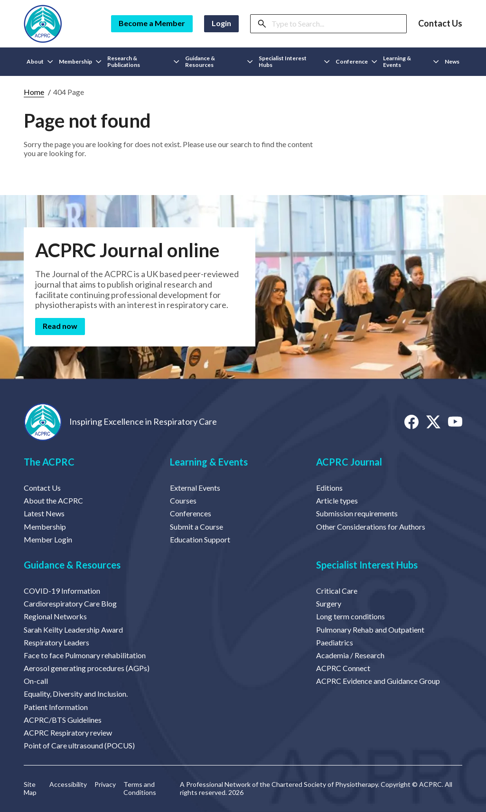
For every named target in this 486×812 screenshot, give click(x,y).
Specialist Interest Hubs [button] (294, 61)
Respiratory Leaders (56, 642)
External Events (195, 487)
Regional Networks (55, 616)
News (452, 61)
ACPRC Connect (343, 667)
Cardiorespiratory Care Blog (70, 603)
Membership (45, 526)
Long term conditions (350, 616)
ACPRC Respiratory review (68, 732)
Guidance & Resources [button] (219, 61)
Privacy (105, 784)
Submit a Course (196, 526)
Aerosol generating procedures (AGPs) (87, 667)
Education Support (200, 539)
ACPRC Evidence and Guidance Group (378, 680)
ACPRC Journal (349, 461)
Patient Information (56, 706)
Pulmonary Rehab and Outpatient (370, 629)
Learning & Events (209, 461)
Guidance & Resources (72, 564)
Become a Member (152, 23)
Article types (337, 500)
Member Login (48, 539)
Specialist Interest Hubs (367, 564)
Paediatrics (334, 642)
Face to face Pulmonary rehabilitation (85, 655)
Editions (329, 487)
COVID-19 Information (62, 590)
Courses (183, 500)
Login (221, 23)
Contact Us (440, 23)
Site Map (30, 788)
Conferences (190, 513)
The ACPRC (49, 461)
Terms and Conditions (139, 788)
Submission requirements (357, 513)
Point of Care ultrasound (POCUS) (79, 745)
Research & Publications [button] (143, 61)
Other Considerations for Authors (370, 526)
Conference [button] (356, 61)
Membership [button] (80, 61)
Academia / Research (350, 655)
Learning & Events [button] (411, 61)
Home (34, 91)
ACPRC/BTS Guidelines (63, 719)
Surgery (328, 603)
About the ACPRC (53, 500)
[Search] (336, 23)
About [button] (40, 61)
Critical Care (336, 590)
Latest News (44, 513)
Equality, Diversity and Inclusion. (76, 693)
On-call (36, 680)
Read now (60, 325)
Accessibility (68, 784)
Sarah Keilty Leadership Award (73, 629)
